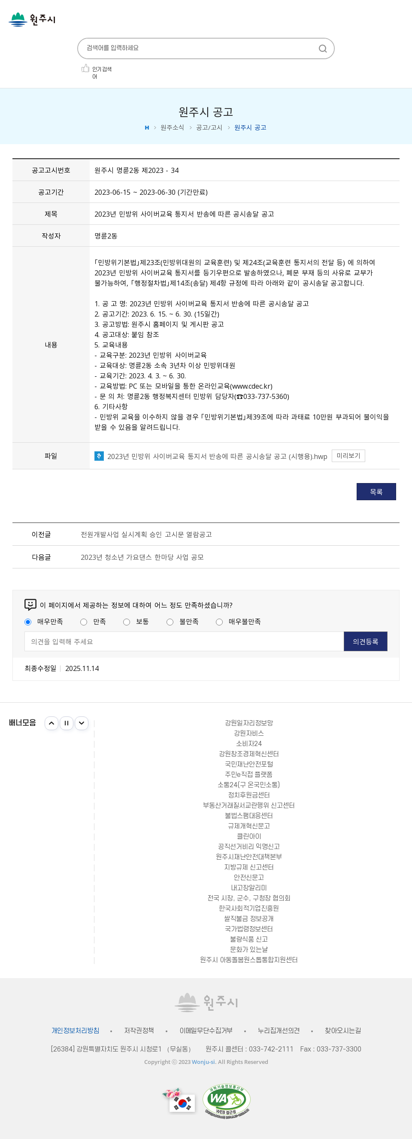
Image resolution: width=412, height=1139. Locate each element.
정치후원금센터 (249, 795)
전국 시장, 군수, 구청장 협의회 (249, 898)
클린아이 (249, 836)
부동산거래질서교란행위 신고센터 (249, 806)
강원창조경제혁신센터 (249, 754)
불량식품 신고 (249, 939)
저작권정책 (139, 1031)
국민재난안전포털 (249, 764)
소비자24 (249, 744)
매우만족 (43, 621)
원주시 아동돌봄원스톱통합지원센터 (249, 960)
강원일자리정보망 (249, 723)
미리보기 (348, 455)
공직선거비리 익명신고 (249, 847)
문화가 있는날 (249, 950)
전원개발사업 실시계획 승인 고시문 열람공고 (146, 534)
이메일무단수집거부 (206, 1031)
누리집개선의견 (279, 1031)
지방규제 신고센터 (249, 867)
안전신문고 (249, 878)
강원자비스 (249, 733)
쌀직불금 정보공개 (249, 919)
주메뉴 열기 (399, 20)
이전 (51, 723)
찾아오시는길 (342, 1031)
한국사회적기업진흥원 (249, 908)
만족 (93, 621)
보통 (136, 621)
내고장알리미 (249, 888)
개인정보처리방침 (75, 1031)
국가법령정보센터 (249, 929)
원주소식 (173, 127)
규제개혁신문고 (249, 826)
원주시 (32, 19)
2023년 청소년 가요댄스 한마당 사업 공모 (142, 557)
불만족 (183, 621)
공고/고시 (209, 127)
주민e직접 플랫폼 (249, 775)
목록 (376, 491)
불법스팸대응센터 (249, 816)
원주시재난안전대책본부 (249, 857)
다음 (81, 723)
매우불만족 (238, 621)
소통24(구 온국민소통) (249, 785)
